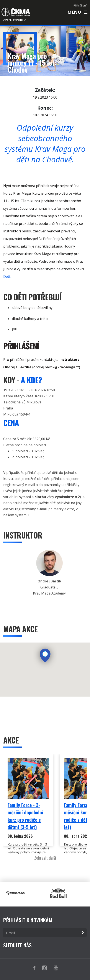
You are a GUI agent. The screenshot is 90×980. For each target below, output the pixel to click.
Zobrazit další (45, 857)
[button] (45, 656)
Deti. (7, 276)
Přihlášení (80, 5)
